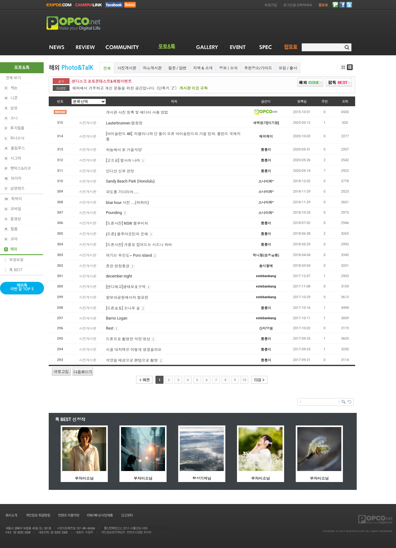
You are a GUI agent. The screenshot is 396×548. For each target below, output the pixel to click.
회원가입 (270, 5)
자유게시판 (152, 68)
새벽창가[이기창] (266, 123)
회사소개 (11, 515)
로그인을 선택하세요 (297, 5)
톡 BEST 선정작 (70, 419)
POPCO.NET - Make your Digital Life (81, 23)
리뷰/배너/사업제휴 (100, 515)
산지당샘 (266, 328)
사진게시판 (126, 68)
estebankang (266, 276)
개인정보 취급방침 (38, 515)
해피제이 (266, 136)
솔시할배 (266, 266)
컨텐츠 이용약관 (68, 515)
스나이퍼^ (266, 181)
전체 (107, 68)
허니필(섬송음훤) (266, 255)
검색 (346, 47)
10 (244, 380)
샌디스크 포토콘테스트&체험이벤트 (102, 81)
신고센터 (127, 515)
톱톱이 (266, 150)
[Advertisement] (376, 156)
